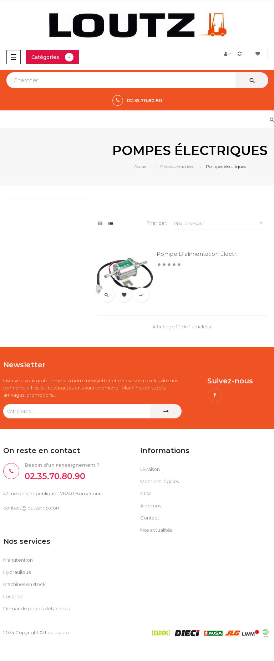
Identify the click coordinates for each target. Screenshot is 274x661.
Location (13, 596)
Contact (149, 518)
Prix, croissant (221, 223)
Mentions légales (159, 481)
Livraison (150, 469)
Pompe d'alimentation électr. (197, 253)
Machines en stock (24, 584)
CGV (145, 493)
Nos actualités (156, 530)
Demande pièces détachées (36, 608)
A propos (150, 505)
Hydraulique (17, 572)
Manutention (18, 560)
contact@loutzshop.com (32, 508)
